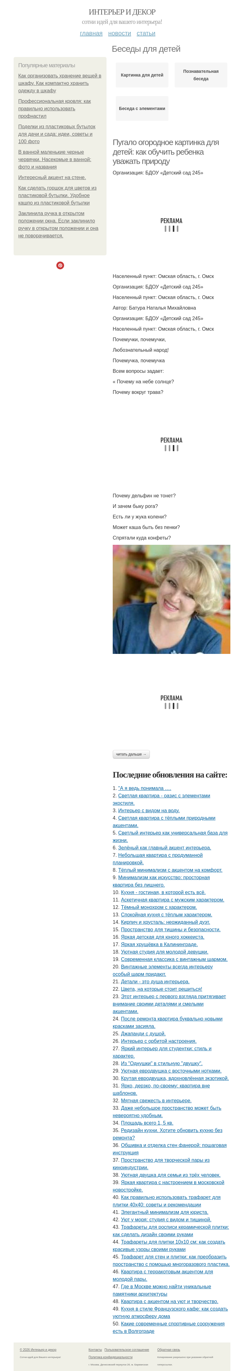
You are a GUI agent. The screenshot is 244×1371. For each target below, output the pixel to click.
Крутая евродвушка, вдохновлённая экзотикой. (175, 1078)
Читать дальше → (131, 754)
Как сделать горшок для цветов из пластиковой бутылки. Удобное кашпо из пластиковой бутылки (57, 195)
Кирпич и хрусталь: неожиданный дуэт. (165, 922)
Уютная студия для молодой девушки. (164, 951)
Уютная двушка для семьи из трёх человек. (171, 1175)
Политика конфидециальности (111, 1357)
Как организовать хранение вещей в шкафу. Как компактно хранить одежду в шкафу (59, 83)
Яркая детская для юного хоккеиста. (163, 937)
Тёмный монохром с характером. (159, 907)
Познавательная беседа (201, 75)
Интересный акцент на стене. (52, 177)
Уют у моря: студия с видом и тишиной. (166, 1219)
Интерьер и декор (122, 11)
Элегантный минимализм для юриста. (164, 1212)
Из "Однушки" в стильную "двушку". (162, 1063)
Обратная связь (168, 1349)
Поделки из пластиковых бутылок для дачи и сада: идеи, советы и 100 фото (56, 134)
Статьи (146, 33)
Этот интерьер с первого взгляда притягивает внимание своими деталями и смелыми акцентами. (169, 1004)
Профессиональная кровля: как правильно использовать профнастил (54, 109)
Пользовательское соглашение (127, 1349)
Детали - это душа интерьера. (155, 981)
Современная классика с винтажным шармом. (174, 959)
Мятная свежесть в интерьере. (156, 1100)
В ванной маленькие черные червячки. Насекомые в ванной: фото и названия (54, 159)
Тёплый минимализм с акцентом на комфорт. (170, 870)
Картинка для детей (142, 75)
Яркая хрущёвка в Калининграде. (159, 944)
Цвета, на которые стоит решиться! (161, 989)
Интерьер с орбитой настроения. (159, 1041)
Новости (119, 33)
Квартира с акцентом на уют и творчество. (169, 1301)
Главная (91, 33)
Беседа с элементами (142, 108)
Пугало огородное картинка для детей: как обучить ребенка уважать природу (166, 152)
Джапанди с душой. (143, 1033)
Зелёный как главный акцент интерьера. (164, 847)
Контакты (95, 1349)
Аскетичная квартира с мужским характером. (172, 899)
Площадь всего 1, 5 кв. (147, 1123)
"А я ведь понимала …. (144, 788)
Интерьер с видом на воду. (149, 810)
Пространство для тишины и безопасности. (171, 929)
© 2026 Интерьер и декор (38, 1349)
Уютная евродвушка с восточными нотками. (171, 1070)
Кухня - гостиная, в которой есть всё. (163, 892)
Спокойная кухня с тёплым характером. (166, 914)
